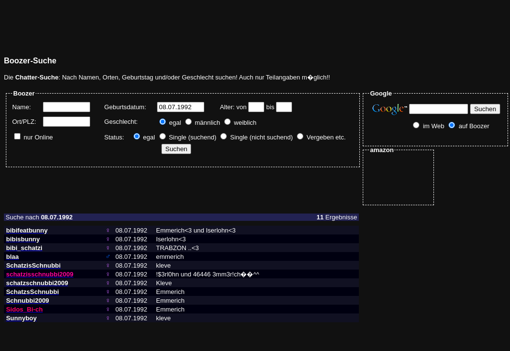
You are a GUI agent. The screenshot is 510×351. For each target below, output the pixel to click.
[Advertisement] (181, 26)
